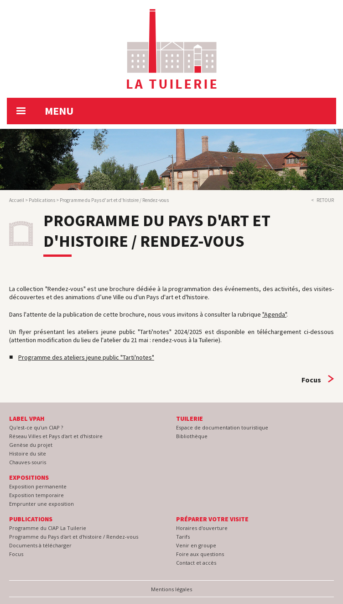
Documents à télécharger (40, 545)
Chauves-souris (27, 462)
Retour (325, 200)
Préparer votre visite (212, 519)
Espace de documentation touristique (222, 427)
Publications (42, 200)
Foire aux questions (200, 554)
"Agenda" (274, 314)
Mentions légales (171, 589)
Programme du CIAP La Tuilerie (47, 528)
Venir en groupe (196, 545)
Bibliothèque (192, 436)
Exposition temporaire (36, 495)
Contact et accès (196, 562)
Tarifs (183, 536)
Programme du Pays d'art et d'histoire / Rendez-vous (73, 536)
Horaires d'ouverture (202, 528)
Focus (311, 379)
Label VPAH (26, 418)
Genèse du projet (30, 444)
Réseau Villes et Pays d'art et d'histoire (56, 436)
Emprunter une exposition (41, 503)
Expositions (29, 477)
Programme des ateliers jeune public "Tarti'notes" (86, 357)
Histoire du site (27, 453)
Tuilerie (189, 418)
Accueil (16, 200)
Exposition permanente (38, 486)
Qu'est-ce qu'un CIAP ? (36, 427)
